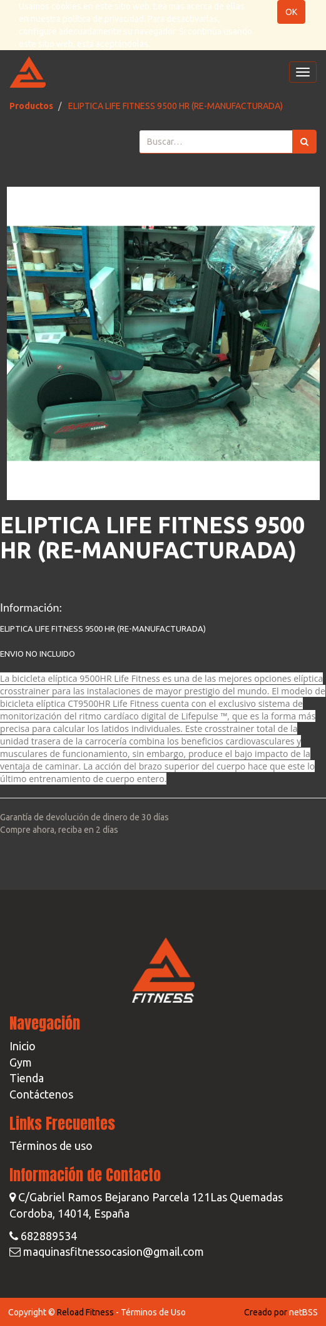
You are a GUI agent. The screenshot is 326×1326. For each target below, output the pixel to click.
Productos (31, 106)
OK (291, 12)
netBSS (303, 1312)
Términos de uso (51, 1145)
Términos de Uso (153, 1312)
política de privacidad (103, 19)
